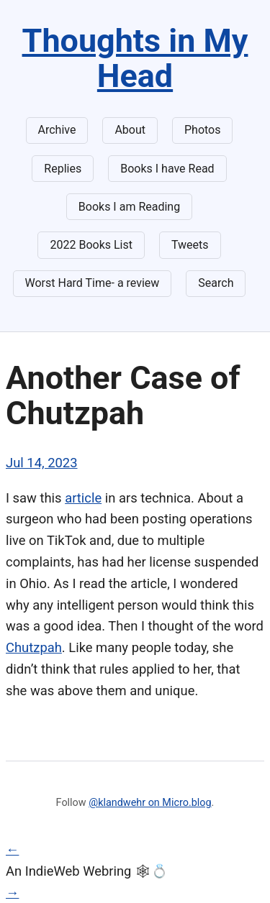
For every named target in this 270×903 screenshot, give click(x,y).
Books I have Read (167, 168)
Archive (57, 130)
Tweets (190, 245)
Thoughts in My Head (135, 58)
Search (215, 283)
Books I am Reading (129, 207)
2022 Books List (91, 245)
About (129, 130)
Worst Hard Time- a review (92, 283)
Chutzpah (34, 647)
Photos (202, 130)
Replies (62, 168)
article (83, 497)
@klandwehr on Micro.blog (150, 803)
